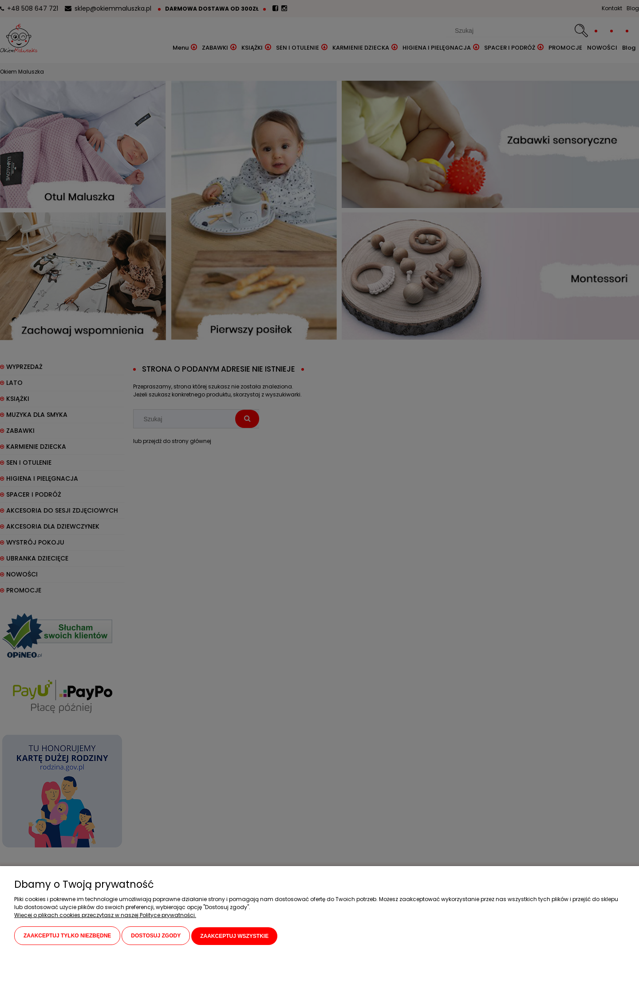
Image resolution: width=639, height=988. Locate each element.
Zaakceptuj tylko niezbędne (67, 936)
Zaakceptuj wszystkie (234, 936)
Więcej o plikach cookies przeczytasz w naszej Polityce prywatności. (105, 915)
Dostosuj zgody (156, 936)
